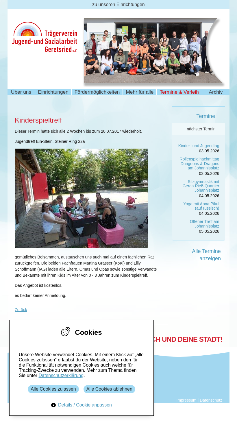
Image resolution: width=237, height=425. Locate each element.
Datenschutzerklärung (61, 375)
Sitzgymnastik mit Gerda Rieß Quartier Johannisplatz (201, 186)
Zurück (21, 309)
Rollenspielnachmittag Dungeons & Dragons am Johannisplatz (199, 163)
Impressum (187, 400)
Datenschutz (211, 400)
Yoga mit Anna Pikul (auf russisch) (201, 206)
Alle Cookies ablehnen (109, 389)
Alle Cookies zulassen (53, 389)
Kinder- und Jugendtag (198, 145)
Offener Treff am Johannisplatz (204, 223)
